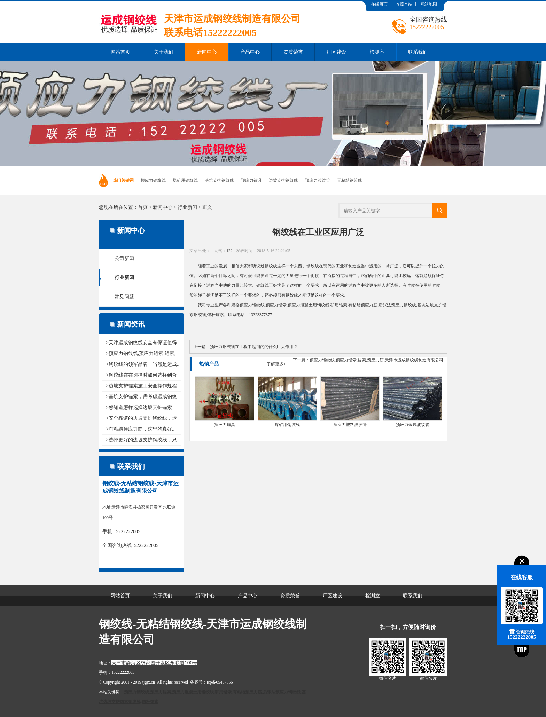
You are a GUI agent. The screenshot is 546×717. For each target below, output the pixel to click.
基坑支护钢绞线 (219, 180)
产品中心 (250, 52)
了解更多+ (276, 364)
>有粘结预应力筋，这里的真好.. (140, 429)
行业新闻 (187, 207)
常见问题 (124, 296)
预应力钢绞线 (153, 180)
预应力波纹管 (317, 180)
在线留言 (379, 4)
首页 (143, 207)
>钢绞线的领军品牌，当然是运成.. (142, 364)
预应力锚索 (276, 304)
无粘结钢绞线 (349, 180)
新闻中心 (207, 52)
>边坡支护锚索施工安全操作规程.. (142, 385)
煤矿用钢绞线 (185, 180)
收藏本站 (404, 4)
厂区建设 (336, 52)
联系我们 (418, 52)
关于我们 (163, 52)
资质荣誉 (293, 52)
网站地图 (428, 4)
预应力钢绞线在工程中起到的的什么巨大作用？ (254, 346)
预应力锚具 (251, 180)
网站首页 (120, 52)
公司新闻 (124, 258)
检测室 (377, 52)
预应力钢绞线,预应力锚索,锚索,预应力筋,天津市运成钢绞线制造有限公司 (376, 359)
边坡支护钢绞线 (283, 180)
